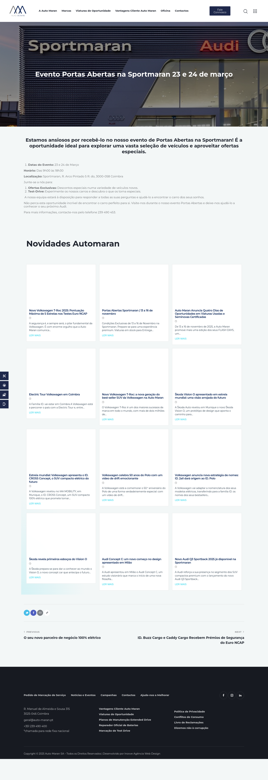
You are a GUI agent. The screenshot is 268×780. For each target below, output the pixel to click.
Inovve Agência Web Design (140, 774)
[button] (220, 11)
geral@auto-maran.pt (38, 741)
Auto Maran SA (54, 774)
